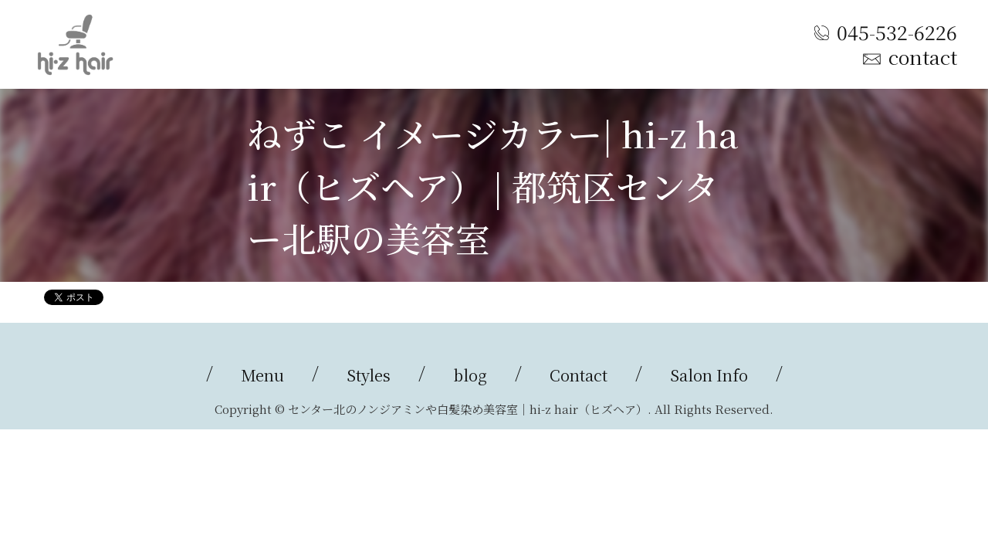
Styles (369, 375)
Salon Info (709, 375)
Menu (262, 375)
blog (470, 375)
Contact (578, 375)
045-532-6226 (897, 31)
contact (922, 56)
